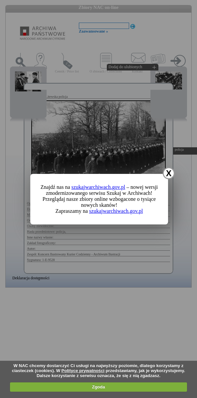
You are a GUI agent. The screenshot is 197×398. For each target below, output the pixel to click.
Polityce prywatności (83, 370)
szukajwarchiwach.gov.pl (98, 187)
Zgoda (98, 386)
